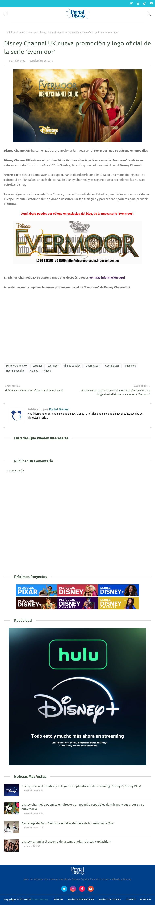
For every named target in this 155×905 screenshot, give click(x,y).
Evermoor (53, 365)
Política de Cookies (110, 899)
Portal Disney (17, 60)
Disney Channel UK (25, 32)
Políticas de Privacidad (81, 899)
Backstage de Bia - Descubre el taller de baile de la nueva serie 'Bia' (67, 823)
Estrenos (37, 365)
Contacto (131, 899)
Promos (33, 370)
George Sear (93, 365)
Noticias (58, 899)
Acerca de (145, 899)
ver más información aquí (107, 277)
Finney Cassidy (72, 365)
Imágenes (130, 365)
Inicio (10, 32)
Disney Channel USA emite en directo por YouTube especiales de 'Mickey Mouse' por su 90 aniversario (83, 807)
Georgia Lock (112, 365)
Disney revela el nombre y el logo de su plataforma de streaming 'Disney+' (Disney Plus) (81, 786)
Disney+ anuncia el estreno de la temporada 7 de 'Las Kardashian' (66, 841)
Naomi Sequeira (15, 370)
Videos (47, 370)
